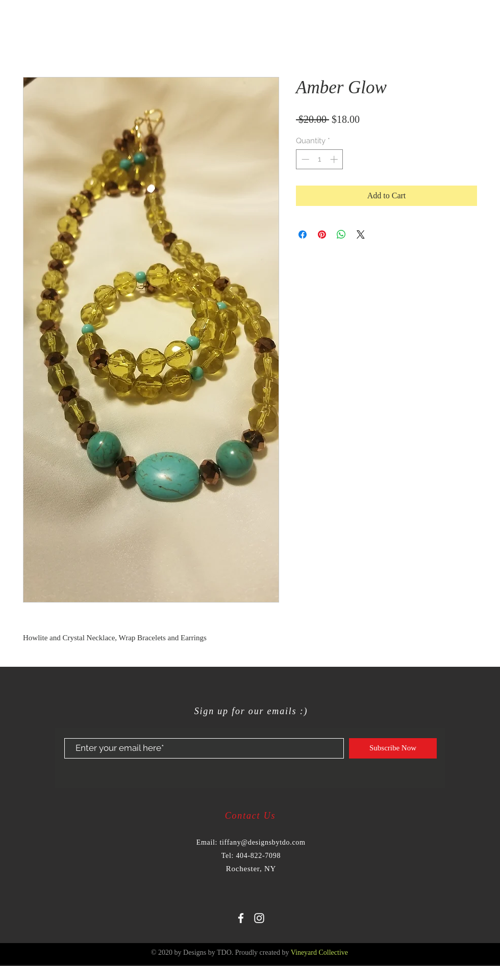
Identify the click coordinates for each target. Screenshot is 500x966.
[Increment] (335, 159)
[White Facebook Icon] (240, 918)
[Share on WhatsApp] (341, 234)
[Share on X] (361, 234)
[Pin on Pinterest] (322, 234)
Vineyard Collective (319, 952)
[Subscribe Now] (393, 748)
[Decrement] (304, 159)
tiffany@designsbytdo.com (262, 842)
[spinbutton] (319, 159)
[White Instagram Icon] (259, 918)
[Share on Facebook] (302, 234)
